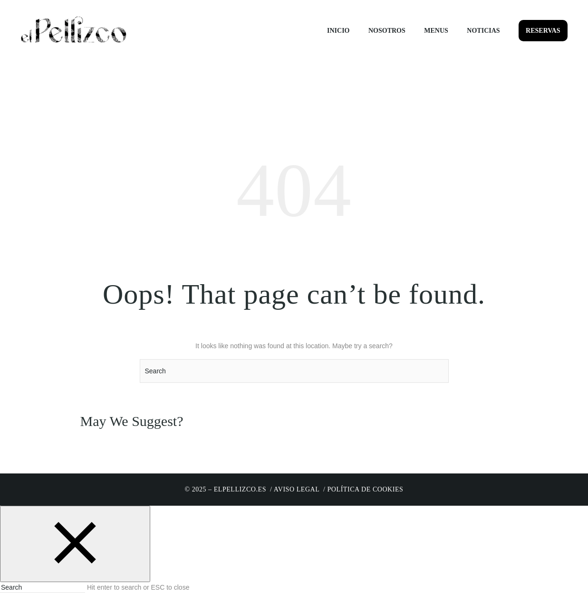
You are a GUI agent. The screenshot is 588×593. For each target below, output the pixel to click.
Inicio (338, 30)
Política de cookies (366, 489)
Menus (436, 30)
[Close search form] (75, 544)
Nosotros (386, 30)
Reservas (543, 30)
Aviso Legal (296, 489)
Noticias (483, 30)
